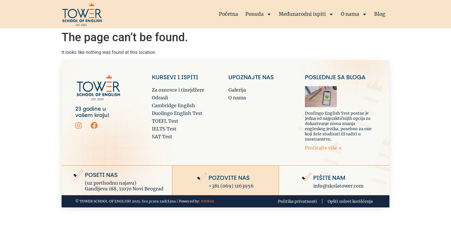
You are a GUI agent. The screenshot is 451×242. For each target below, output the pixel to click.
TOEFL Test (165, 121)
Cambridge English (173, 105)
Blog (379, 14)
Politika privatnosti (297, 201)
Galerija (237, 90)
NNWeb (207, 201)
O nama (354, 14)
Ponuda (258, 14)
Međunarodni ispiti (306, 14)
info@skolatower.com (338, 186)
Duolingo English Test (177, 113)
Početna (228, 14)
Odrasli (160, 98)
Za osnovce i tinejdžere (178, 90)
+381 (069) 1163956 (231, 186)
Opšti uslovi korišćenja (350, 201)
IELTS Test (164, 129)
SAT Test (162, 136)
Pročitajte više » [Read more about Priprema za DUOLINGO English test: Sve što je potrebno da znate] (323, 148)
